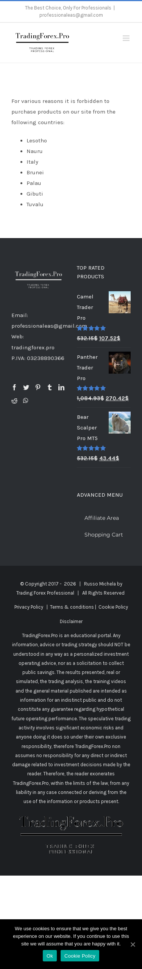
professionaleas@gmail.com (71, 15)
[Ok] (132, 944)
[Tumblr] (50, 387)
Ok (50, 956)
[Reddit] (14, 401)
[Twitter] (26, 387)
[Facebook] (14, 387)
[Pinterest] (38, 387)
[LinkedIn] (61, 387)
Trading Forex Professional (45, 593)
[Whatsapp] (25, 401)
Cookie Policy (113, 607)
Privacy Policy (28, 607)
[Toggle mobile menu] (127, 38)
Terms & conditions (72, 607)
